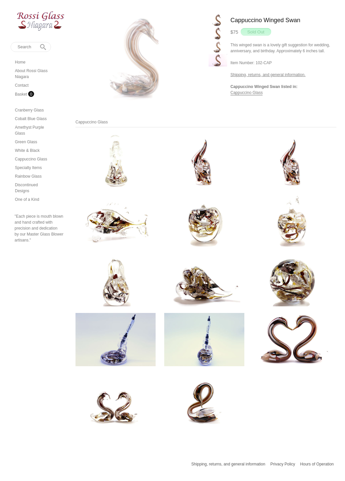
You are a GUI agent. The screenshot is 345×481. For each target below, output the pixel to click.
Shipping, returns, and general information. (268, 74)
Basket (21, 94)
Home (20, 62)
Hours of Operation (317, 464)
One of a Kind (27, 199)
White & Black (27, 150)
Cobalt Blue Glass (31, 118)
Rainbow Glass (28, 176)
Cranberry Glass (29, 110)
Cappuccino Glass (31, 159)
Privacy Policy (283, 464)
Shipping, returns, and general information (228, 464)
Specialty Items (28, 167)
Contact (21, 85)
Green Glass (26, 142)
